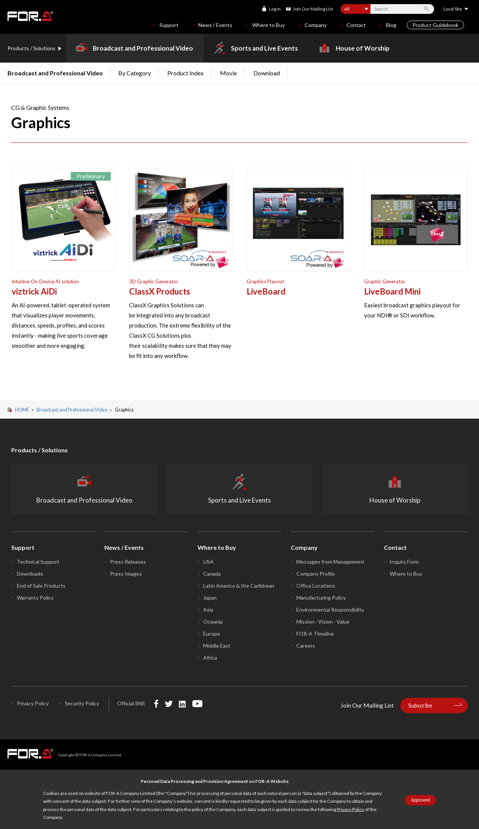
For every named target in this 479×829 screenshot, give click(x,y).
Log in (275, 9)
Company (316, 25)
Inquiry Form (404, 561)
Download (266, 72)
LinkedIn (182, 704)
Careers (305, 645)
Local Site (452, 9)
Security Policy (82, 703)
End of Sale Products (41, 585)
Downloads (30, 573)
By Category (134, 72)
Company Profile (315, 573)
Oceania (213, 621)
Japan (210, 597)
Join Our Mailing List (313, 9)
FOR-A (30, 16)
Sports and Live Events (264, 48)
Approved (420, 800)
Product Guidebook (435, 25)
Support (169, 25)
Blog (391, 25)
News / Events (215, 25)
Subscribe (420, 705)
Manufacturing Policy (321, 597)
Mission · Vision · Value (323, 621)
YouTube (197, 703)
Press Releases (128, 561)
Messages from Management (330, 561)
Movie (228, 72)
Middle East (217, 645)
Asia (208, 609)
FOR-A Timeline (315, 633)
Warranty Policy (35, 597)
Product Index (185, 72)
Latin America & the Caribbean (238, 585)
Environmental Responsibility (330, 609)
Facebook (156, 703)
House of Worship (363, 48)
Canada (212, 573)
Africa (210, 657)
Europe (211, 633)
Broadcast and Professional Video (143, 48)
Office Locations (315, 585)
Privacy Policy (350, 809)
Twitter (168, 703)
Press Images (126, 573)
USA (208, 561)
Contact (356, 25)
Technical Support (38, 561)
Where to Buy (268, 25)
